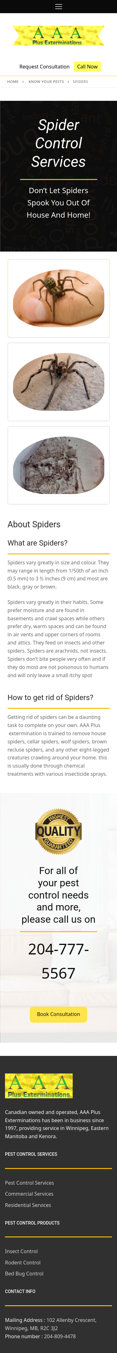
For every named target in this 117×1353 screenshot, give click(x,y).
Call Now (87, 66)
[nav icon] (59, 6)
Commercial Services (29, 1193)
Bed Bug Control (24, 1273)
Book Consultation (58, 1014)
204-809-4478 (60, 1336)
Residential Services (28, 1205)
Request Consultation (44, 66)
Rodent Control (23, 1262)
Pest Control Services (29, 1182)
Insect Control (21, 1251)
